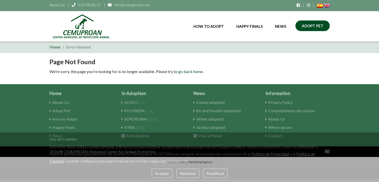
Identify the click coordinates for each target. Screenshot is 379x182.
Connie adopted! (210, 102)
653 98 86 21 (87, 5)
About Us (57, 5)
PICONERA (139, 110)
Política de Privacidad (270, 153)
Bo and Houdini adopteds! (218, 110)
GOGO (134, 102)
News (280, 26)
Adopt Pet (312, 26)
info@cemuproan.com (129, 5)
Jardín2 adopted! (211, 127)
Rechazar (188, 173)
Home (54, 46)
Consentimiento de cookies (291, 110)
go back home (190, 71)
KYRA (134, 127)
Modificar (215, 173)
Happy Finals (249, 26)
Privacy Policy (280, 102)
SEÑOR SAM (140, 119)
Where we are (280, 127)
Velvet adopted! (210, 119)
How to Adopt (208, 26)
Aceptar (162, 173)
